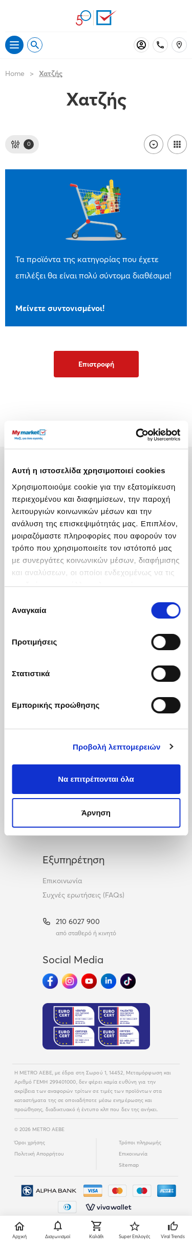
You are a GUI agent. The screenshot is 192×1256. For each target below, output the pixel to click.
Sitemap (129, 1165)
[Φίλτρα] (22, 144)
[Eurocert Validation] (96, 1026)
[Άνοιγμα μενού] (14, 45)
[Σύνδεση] (141, 45)
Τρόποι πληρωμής (140, 1142)
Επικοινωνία (62, 880)
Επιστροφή (96, 364)
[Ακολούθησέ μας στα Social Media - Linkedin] (108, 981)
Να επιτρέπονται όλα (96, 779)
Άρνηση (96, 812)
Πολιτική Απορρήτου (39, 1153)
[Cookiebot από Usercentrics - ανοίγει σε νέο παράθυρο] (136, 435)
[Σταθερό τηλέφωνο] (160, 45)
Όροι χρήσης (29, 1142)
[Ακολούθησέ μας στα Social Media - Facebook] (50, 981)
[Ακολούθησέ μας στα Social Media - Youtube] (89, 981)
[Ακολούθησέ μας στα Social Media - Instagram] (69, 981)
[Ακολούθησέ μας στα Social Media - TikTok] (128, 981)
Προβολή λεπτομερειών (117, 746)
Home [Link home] (15, 73)
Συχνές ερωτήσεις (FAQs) (83, 895)
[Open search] (34, 45)
